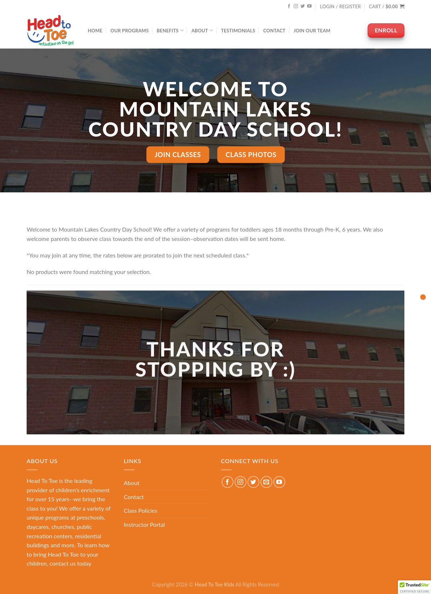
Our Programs (129, 30)
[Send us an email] (266, 482)
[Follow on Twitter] (302, 6)
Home (95, 30)
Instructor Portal (144, 524)
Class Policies (140, 510)
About (202, 30)
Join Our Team (312, 30)
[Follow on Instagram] (296, 6)
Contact (274, 30)
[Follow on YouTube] (309, 6)
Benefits (170, 30)
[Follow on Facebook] (289, 6)
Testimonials (238, 30)
